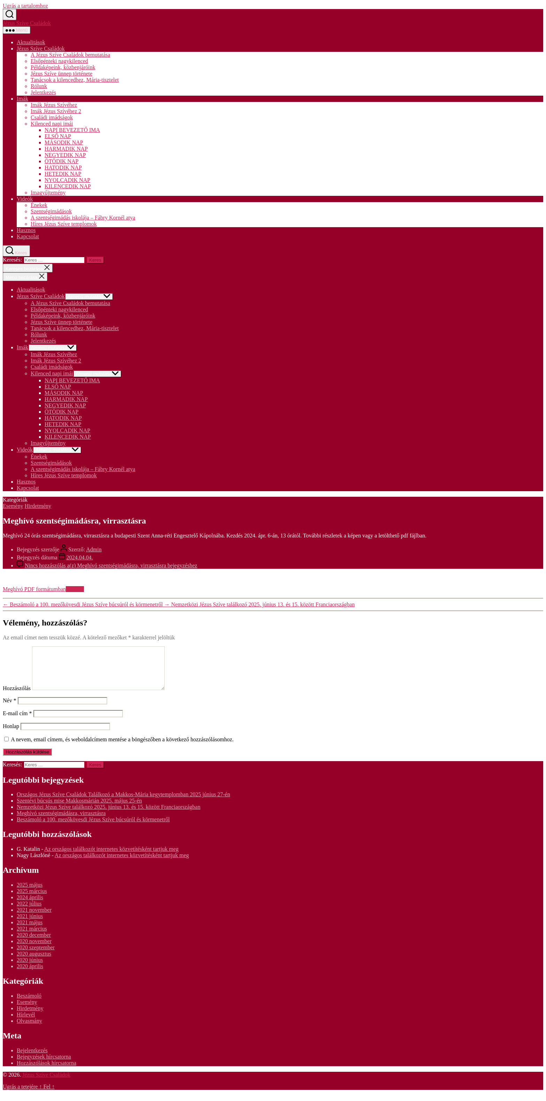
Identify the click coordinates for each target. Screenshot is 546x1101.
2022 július (29, 912)
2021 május (29, 931)
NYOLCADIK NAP (67, 180)
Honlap (11, 734)
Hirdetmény (38, 506)
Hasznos (26, 230)
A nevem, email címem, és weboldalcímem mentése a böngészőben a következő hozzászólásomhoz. (122, 748)
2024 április (30, 906)
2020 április (30, 975)
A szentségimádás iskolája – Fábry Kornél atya (83, 218)
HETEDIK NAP (63, 174)
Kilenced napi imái (52, 124)
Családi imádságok (52, 117)
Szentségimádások (51, 211)
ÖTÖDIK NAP (61, 161)
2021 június (30, 924)
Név (9, 709)
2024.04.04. (80, 557)
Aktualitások (31, 42)
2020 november (34, 949)
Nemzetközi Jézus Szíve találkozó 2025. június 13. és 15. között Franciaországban (108, 815)
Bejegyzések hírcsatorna (44, 1065)
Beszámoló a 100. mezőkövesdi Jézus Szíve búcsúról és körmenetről (93, 828)
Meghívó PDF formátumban (34, 589)
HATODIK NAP (63, 167)
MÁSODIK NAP (64, 142)
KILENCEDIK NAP (68, 186)
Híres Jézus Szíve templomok (64, 224)
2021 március (32, 937)
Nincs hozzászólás (111, 565)
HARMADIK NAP (66, 149)
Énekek (39, 205)
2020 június (30, 968)
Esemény (13, 506)
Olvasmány (29, 1029)
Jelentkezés (43, 92)
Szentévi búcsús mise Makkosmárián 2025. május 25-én (79, 809)
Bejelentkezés (32, 1059)
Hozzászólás (17, 697)
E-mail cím (17, 722)
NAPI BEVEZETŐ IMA (72, 130)
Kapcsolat (28, 236)
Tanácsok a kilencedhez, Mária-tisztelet (75, 80)
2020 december (34, 943)
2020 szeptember (36, 956)
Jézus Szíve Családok (27, 23)
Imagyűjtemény (48, 193)
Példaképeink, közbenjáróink (63, 67)
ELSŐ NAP (58, 136)
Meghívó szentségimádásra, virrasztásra (61, 821)
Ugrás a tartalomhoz (25, 6)
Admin (93, 549)
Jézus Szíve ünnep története (61, 74)
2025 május (29, 893)
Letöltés (75, 589)
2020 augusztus (34, 962)
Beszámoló (29, 1004)
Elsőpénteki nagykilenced (59, 61)
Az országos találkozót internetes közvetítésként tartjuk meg (111, 857)
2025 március (32, 899)
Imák (22, 99)
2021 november (34, 918)
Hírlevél (26, 1023)
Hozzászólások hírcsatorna (46, 1071)
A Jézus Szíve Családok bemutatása (70, 55)
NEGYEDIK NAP (65, 155)
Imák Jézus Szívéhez (54, 105)
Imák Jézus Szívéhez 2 (56, 111)
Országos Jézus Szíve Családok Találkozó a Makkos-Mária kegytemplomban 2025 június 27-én (123, 803)
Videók (25, 199)
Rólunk (39, 86)
